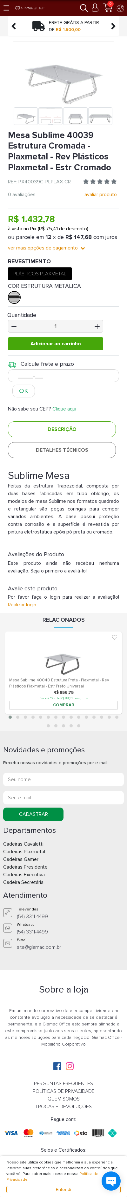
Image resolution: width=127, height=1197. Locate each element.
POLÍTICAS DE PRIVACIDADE (64, 1091)
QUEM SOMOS (64, 1099)
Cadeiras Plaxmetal (24, 851)
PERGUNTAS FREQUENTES (63, 1083)
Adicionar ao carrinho (55, 344)
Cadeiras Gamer (20, 859)
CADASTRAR (33, 814)
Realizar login (22, 605)
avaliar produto (100, 194)
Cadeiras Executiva (24, 874)
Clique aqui (64, 409)
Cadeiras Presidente (25, 867)
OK (23, 391)
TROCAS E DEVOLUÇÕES (63, 1106)
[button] (7, 7)
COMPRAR (63, 705)
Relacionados (64, 620)
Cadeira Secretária (23, 882)
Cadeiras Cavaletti (23, 844)
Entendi (63, 1189)
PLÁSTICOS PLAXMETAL (39, 274)
